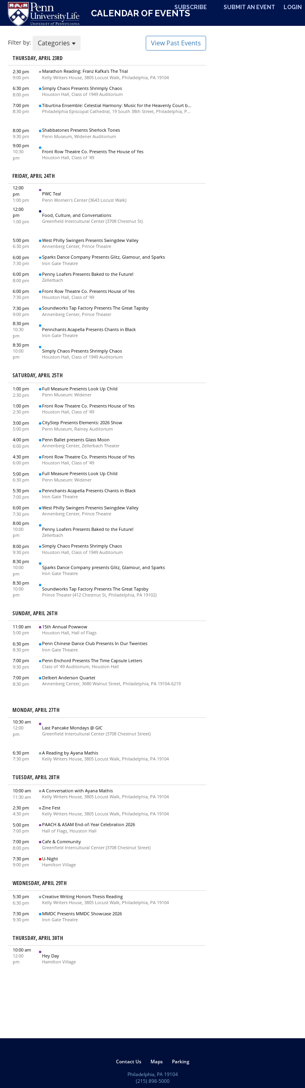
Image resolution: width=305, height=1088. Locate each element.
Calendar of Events (140, 13)
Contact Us (128, 1061)
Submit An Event (249, 7)
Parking (180, 1061)
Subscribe (190, 7)
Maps (157, 1061)
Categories (56, 43)
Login (293, 7)
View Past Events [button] (176, 43)
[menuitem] (128, 1061)
